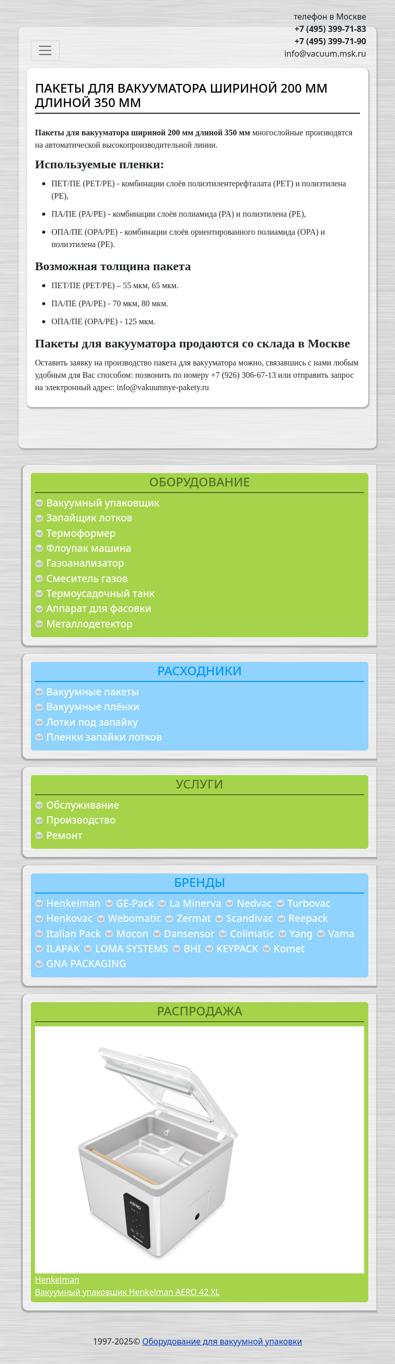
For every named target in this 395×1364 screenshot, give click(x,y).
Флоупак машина (89, 548)
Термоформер (81, 533)
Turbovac (309, 903)
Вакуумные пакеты (92, 691)
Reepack (308, 918)
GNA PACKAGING (86, 963)
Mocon (132, 933)
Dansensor (189, 933)
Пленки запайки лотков (103, 736)
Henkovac (69, 918)
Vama (341, 933)
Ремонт (64, 835)
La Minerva (195, 903)
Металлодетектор (89, 623)
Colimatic (252, 933)
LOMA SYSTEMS (131, 948)
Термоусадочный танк (100, 593)
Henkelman (73, 903)
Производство (81, 819)
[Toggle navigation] (45, 50)
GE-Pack (135, 903)
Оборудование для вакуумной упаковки (222, 1341)
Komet (289, 948)
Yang (301, 933)
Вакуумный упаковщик (102, 502)
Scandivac (249, 918)
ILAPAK (63, 948)
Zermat (193, 918)
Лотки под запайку (92, 721)
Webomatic (134, 918)
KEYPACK (237, 948)
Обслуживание (82, 804)
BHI (192, 948)
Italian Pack (73, 933)
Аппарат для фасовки (98, 608)
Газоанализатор (85, 562)
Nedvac (254, 903)
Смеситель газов (87, 578)
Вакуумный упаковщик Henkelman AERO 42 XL (127, 1292)
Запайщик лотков (89, 517)
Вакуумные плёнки (92, 706)
